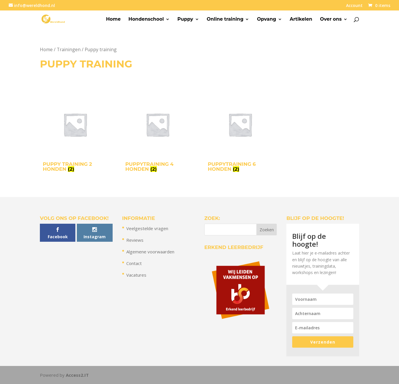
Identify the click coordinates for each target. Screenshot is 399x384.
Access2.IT (77, 375)
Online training (225, 19)
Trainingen (69, 49)
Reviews (134, 240)
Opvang (266, 19)
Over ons (331, 19)
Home (113, 19)
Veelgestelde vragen (147, 228)
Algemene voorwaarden (150, 252)
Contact (134, 263)
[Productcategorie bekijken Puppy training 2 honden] (75, 133)
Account (354, 5)
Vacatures (136, 275)
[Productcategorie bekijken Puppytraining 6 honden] (240, 133)
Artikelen (301, 19)
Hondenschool (146, 19)
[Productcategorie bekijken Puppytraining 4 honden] (157, 133)
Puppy (185, 19)
